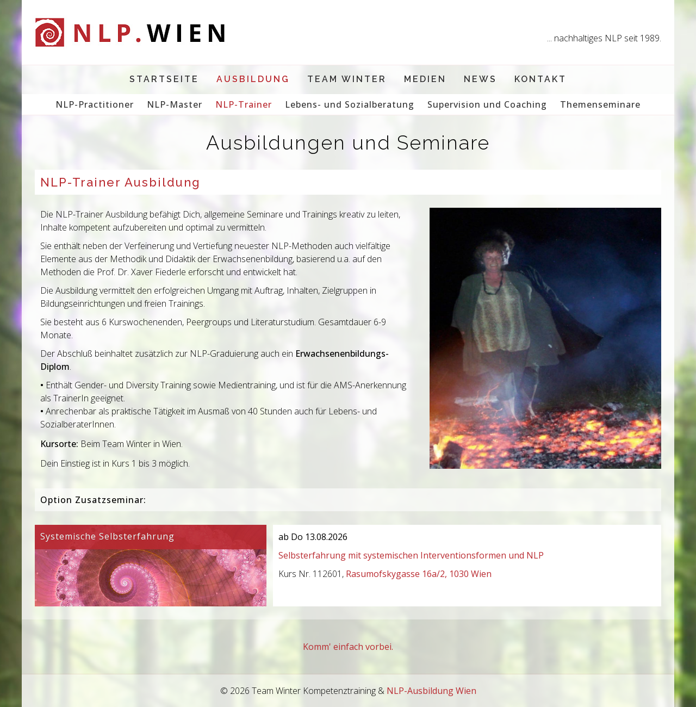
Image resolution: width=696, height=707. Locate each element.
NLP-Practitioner (94, 104)
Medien (425, 79)
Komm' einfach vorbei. (348, 647)
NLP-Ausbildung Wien (431, 691)
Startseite (164, 79)
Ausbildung (253, 79)
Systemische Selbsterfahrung (107, 536)
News (480, 79)
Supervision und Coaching (487, 104)
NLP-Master (174, 104)
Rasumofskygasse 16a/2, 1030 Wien (419, 574)
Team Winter (347, 79)
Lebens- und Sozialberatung (349, 104)
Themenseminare (600, 104)
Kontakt (540, 79)
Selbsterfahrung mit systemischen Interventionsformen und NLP (411, 555)
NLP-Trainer (243, 104)
